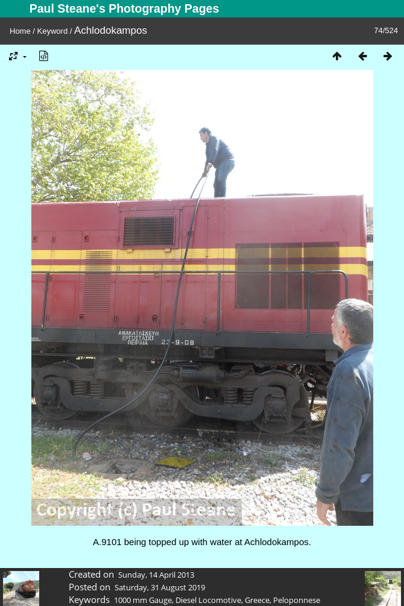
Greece (257, 600)
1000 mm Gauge (143, 600)
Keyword (52, 31)
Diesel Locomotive (208, 600)
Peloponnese (296, 600)
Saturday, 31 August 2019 (160, 587)
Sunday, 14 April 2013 (156, 574)
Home (20, 31)
